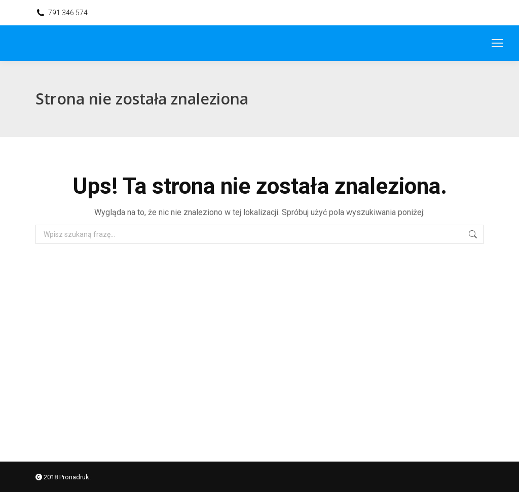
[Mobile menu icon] (497, 43)
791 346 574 (68, 13)
